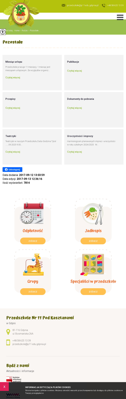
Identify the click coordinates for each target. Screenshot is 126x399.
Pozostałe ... (34, 31)
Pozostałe (13, 43)
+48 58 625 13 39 (112, 5)
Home (16, 31)
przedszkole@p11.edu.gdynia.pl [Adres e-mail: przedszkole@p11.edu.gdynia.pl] (29, 344)
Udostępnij (12, 169)
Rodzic (23, 31)
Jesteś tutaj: (8, 31)
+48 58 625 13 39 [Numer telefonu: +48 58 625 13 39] (22, 340)
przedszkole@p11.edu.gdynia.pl (80, 5)
